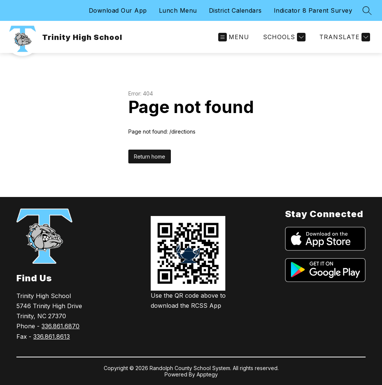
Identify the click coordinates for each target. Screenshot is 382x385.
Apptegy (207, 374)
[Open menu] (233, 37)
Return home (149, 156)
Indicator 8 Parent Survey (313, 10)
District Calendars (235, 10)
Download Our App (118, 10)
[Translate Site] (343, 37)
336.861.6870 (60, 326)
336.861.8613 (51, 336)
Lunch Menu (178, 10)
